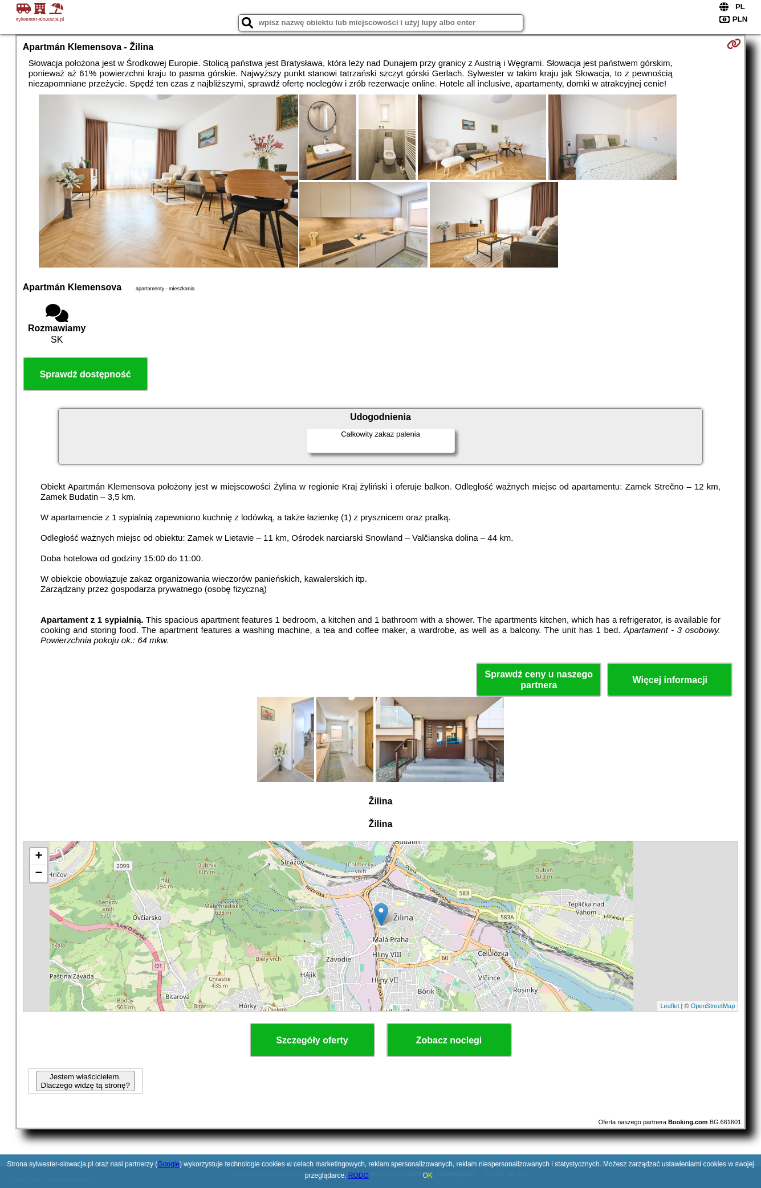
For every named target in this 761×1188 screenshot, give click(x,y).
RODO (358, 1175)
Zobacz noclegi (449, 1040)
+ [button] (39, 856)
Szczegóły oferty (312, 1040)
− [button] (39, 873)
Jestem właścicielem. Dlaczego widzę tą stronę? (85, 1081)
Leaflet (669, 1005)
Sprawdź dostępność (85, 374)
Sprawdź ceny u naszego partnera (539, 679)
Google (168, 1164)
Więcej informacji (670, 680)
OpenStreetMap (713, 1005)
